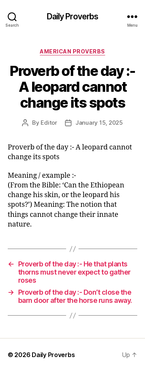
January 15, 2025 (99, 122)
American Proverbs (72, 51)
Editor (49, 122)
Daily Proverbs (73, 16)
